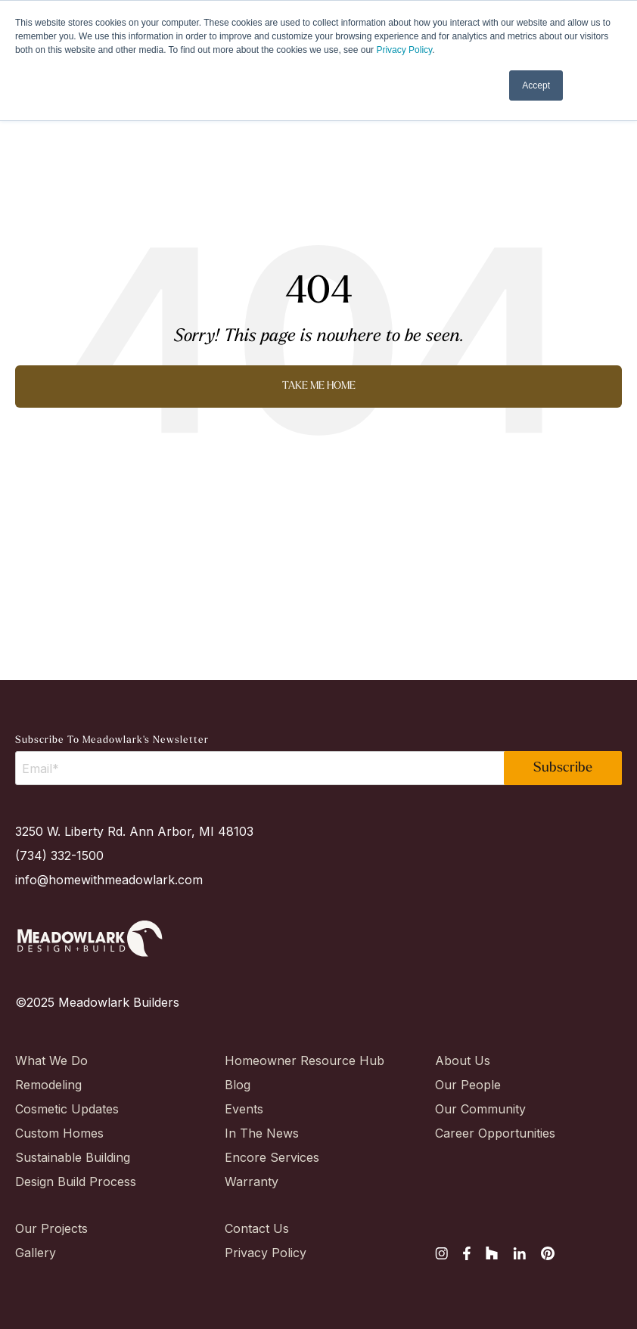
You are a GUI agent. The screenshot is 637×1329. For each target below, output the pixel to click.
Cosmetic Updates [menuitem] (67, 1108)
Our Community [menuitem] (480, 1108)
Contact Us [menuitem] (257, 1228)
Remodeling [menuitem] (48, 1084)
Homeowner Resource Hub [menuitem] (278, 1060)
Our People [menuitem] (468, 1084)
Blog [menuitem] (237, 1084)
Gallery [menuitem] (35, 1252)
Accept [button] (536, 85)
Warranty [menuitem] (251, 1181)
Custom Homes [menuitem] (59, 1133)
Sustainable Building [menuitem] (68, 1157)
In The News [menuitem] (262, 1133)
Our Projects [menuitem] (51, 1228)
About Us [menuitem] (462, 1060)
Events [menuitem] (244, 1108)
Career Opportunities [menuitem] (488, 1133)
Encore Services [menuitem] (272, 1157)
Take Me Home (319, 386)
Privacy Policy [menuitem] (265, 1252)
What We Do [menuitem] (51, 1060)
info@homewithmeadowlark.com (109, 879)
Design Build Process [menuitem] (68, 1181)
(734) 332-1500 (59, 855)
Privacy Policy (404, 50)
